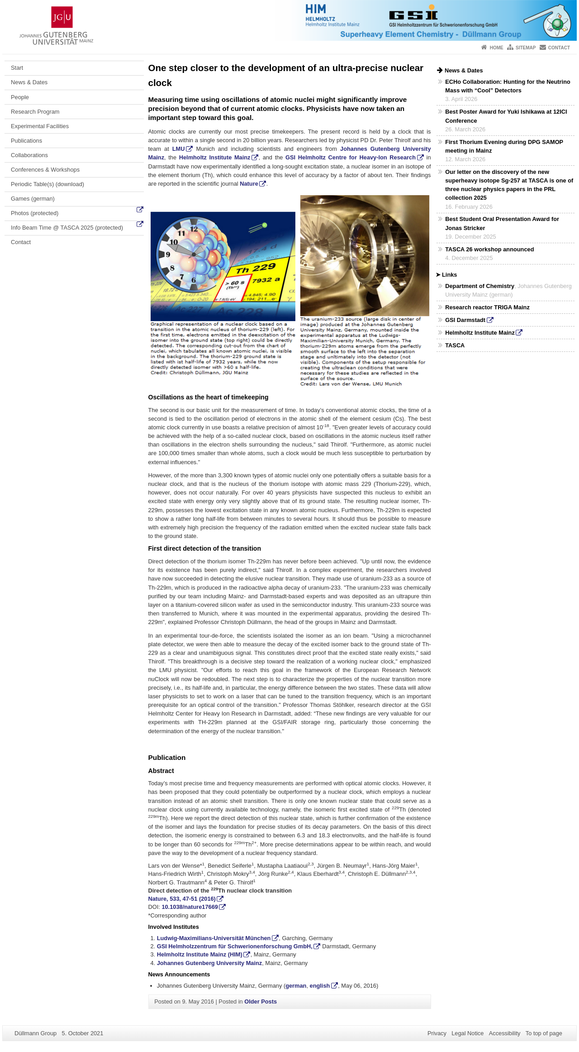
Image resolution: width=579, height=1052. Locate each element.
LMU (178, 148)
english (320, 985)
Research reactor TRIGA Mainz (487, 307)
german (295, 985)
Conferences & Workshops (45, 169)
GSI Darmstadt (465, 320)
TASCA (455, 345)
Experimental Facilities (40, 126)
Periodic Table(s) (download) (47, 184)
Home (496, 47)
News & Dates (29, 82)
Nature (249, 183)
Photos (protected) (34, 213)
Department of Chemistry (479, 286)
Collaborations (29, 155)
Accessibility (505, 1033)
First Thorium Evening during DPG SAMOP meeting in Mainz (504, 146)
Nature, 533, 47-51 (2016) (182, 898)
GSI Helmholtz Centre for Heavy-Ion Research (350, 157)
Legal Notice (467, 1033)
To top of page (544, 1033)
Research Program (35, 111)
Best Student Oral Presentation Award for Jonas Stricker (502, 223)
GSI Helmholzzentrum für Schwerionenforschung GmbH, (235, 946)
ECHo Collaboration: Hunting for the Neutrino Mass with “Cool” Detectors (507, 86)
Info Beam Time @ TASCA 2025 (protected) (67, 227)
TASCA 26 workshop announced (489, 249)
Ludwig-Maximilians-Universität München (214, 938)
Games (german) (33, 198)
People (20, 97)
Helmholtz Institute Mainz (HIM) (199, 954)
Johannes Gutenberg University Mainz (209, 963)
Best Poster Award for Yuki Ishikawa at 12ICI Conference (506, 116)
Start (17, 67)
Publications (26, 140)
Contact (559, 47)
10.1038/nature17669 (189, 906)
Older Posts (260, 1001)
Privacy (436, 1033)
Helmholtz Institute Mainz (215, 157)
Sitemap (526, 47)
